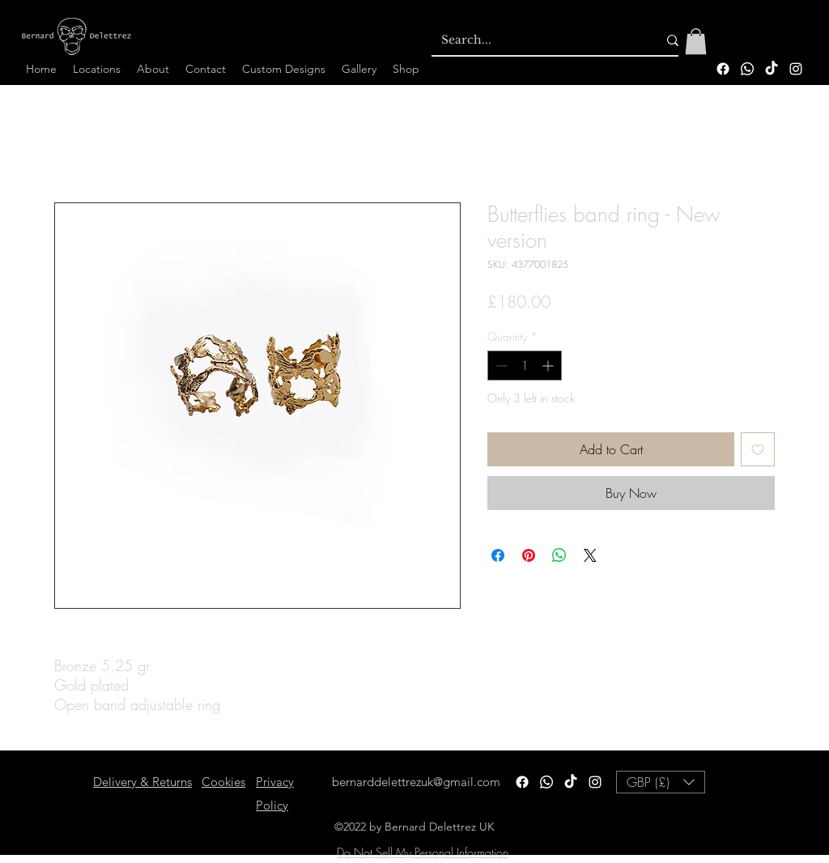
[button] (696, 41)
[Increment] (549, 365)
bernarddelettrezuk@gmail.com (416, 781)
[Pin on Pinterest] (528, 555)
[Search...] (537, 40)
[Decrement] (500, 365)
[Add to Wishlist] (758, 449)
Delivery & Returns (142, 781)
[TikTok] (771, 69)
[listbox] (660, 782)
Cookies (223, 781)
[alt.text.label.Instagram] (796, 69)
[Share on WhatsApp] (559, 555)
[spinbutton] (524, 365)
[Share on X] (590, 555)
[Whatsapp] (747, 69)
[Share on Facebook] (498, 555)
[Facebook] (723, 69)
